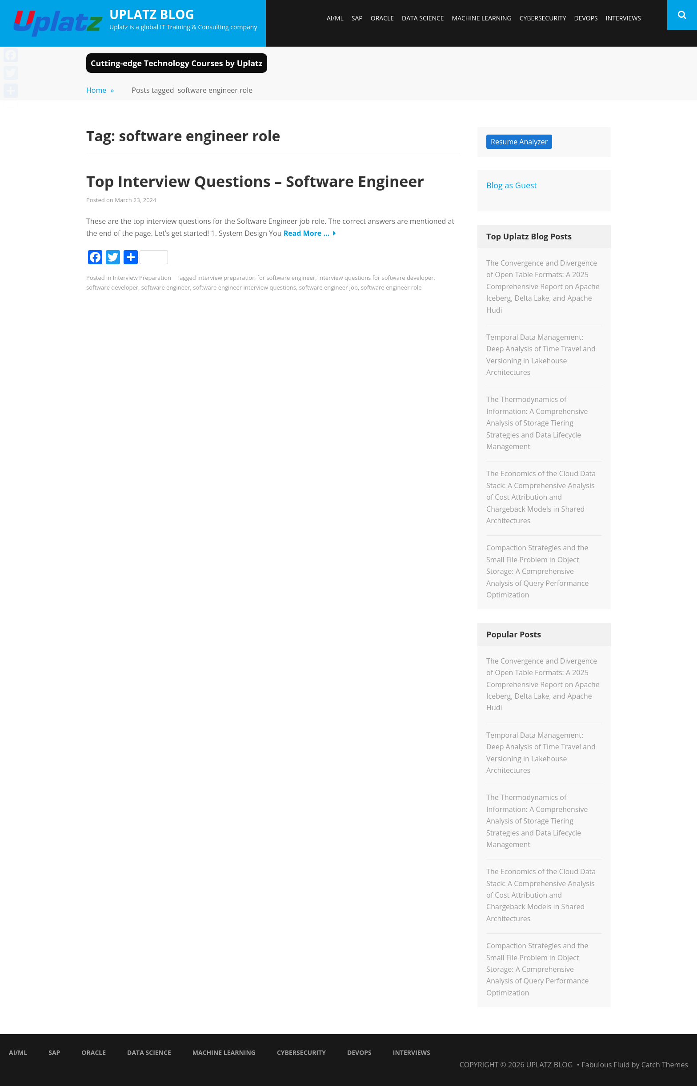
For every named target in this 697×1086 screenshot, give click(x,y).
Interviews (623, 18)
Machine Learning (482, 18)
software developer (112, 287)
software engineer (165, 287)
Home (100, 90)
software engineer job (328, 287)
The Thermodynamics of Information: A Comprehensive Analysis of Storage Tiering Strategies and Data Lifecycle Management (537, 422)
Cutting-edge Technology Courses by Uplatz (177, 63)
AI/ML (335, 18)
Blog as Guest (511, 185)
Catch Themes (664, 1065)
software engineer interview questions (244, 287)
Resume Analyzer (519, 142)
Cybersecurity (543, 18)
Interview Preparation (142, 278)
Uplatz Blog (151, 14)
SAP (357, 18)
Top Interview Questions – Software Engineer (255, 181)
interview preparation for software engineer (256, 278)
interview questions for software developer (376, 278)
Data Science (423, 18)
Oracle (382, 18)
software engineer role (391, 287)
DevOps (585, 18)
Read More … (307, 233)
